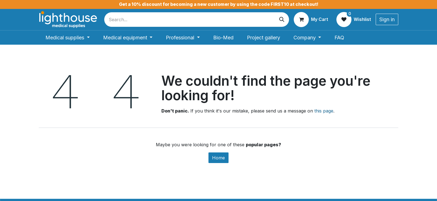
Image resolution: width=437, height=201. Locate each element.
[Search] (282, 19)
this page (323, 111)
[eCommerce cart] (311, 19)
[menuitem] (67, 38)
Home (218, 158)
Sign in (387, 19)
